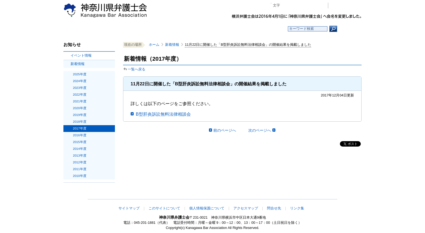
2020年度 (79, 108)
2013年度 (79, 155)
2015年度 (79, 142)
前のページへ (224, 130)
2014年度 (79, 148)
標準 (294, 5)
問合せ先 (274, 208)
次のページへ (259, 130)
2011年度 (79, 169)
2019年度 (79, 114)
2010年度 (79, 175)
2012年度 (79, 162)
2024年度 (79, 81)
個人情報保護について (206, 208)
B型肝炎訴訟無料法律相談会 (163, 114)
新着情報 (77, 64)
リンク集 (297, 208)
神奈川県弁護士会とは (186, 28)
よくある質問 (265, 28)
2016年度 (79, 135)
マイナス (286, 5)
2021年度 (79, 101)
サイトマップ (129, 208)
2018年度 (79, 121)
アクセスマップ (245, 208)
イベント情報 (81, 55)
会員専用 (346, 5)
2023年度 (79, 87)
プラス (303, 5)
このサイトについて (164, 208)
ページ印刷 (316, 5)
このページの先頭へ (344, 196)
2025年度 (79, 74)
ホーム (107, 28)
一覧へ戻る (136, 69)
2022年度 (79, 94)
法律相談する (225, 28)
